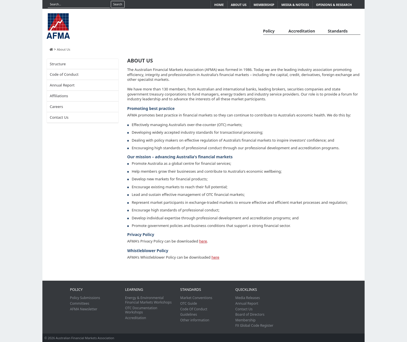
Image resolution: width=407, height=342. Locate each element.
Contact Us (59, 117)
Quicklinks (246, 289)
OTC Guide (188, 303)
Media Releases (247, 297)
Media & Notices (295, 5)
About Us (239, 5)
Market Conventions (196, 297)
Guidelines (188, 314)
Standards (338, 31)
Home (219, 5)
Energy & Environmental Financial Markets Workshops (148, 300)
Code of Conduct (64, 74)
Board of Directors (250, 314)
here (203, 241)
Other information (194, 320)
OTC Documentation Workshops (141, 310)
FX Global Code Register (254, 325)
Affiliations (59, 95)
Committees (79, 303)
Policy (269, 31)
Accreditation (302, 31)
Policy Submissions (85, 297)
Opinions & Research (334, 5)
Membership (264, 5)
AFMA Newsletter (84, 309)
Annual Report (62, 85)
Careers (56, 106)
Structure (58, 63)
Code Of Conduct (193, 309)
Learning (134, 289)
